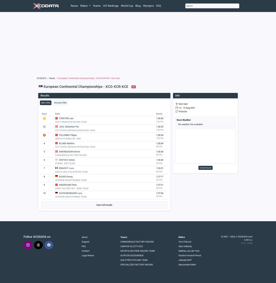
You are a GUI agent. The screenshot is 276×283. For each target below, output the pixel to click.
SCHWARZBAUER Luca (70, 193)
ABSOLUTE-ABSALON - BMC (68, 138)
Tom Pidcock (185, 241)
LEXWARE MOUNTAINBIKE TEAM (71, 180)
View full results (104, 205)
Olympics (148, 5)
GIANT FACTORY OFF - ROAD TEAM (71, 188)
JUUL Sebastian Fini (69, 126)
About (84, 237)
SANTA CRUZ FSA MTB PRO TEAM (71, 172)
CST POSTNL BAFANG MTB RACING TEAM (75, 130)
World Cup (127, 5)
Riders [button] (84, 5)
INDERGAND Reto (68, 185)
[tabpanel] (104, 160)
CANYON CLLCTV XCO (131, 246)
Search (189, 6)
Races (74, 5)
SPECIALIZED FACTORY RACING (136, 264)
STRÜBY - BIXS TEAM (65, 163)
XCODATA (41, 78)
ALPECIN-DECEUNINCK (132, 255)
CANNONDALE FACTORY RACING (71, 155)
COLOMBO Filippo (68, 135)
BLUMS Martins (66, 143)
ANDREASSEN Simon (69, 151)
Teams (97, 5)
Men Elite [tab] (45, 102)
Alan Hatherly (185, 246)
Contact (85, 251)
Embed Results (205, 168)
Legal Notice (88, 255)
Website (183, 111)
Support (85, 241)
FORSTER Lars (66, 118)
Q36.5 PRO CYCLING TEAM (134, 260)
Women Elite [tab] (60, 102)
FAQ (158, 5)
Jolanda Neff (185, 260)
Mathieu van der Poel (188, 251)
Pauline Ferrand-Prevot (189, 255)
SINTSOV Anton (67, 160)
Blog (138, 5)
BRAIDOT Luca (66, 168)
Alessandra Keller (187, 264)
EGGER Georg (66, 176)
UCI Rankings (111, 5)
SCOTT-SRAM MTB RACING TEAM (71, 122)
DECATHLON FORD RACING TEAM (137, 251)
